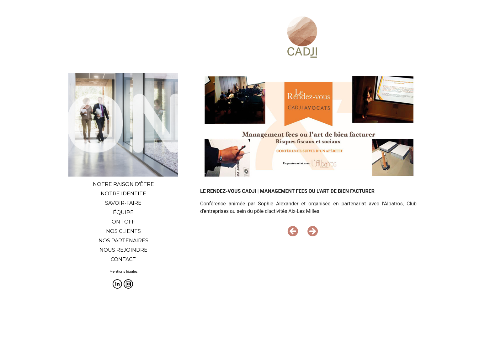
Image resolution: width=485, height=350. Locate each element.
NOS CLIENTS (123, 231)
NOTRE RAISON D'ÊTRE (123, 184)
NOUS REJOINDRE (123, 250)
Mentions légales (123, 271)
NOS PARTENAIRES (123, 241)
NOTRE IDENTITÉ (123, 194)
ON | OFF (123, 222)
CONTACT (123, 259)
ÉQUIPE (123, 212)
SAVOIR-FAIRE (123, 203)
